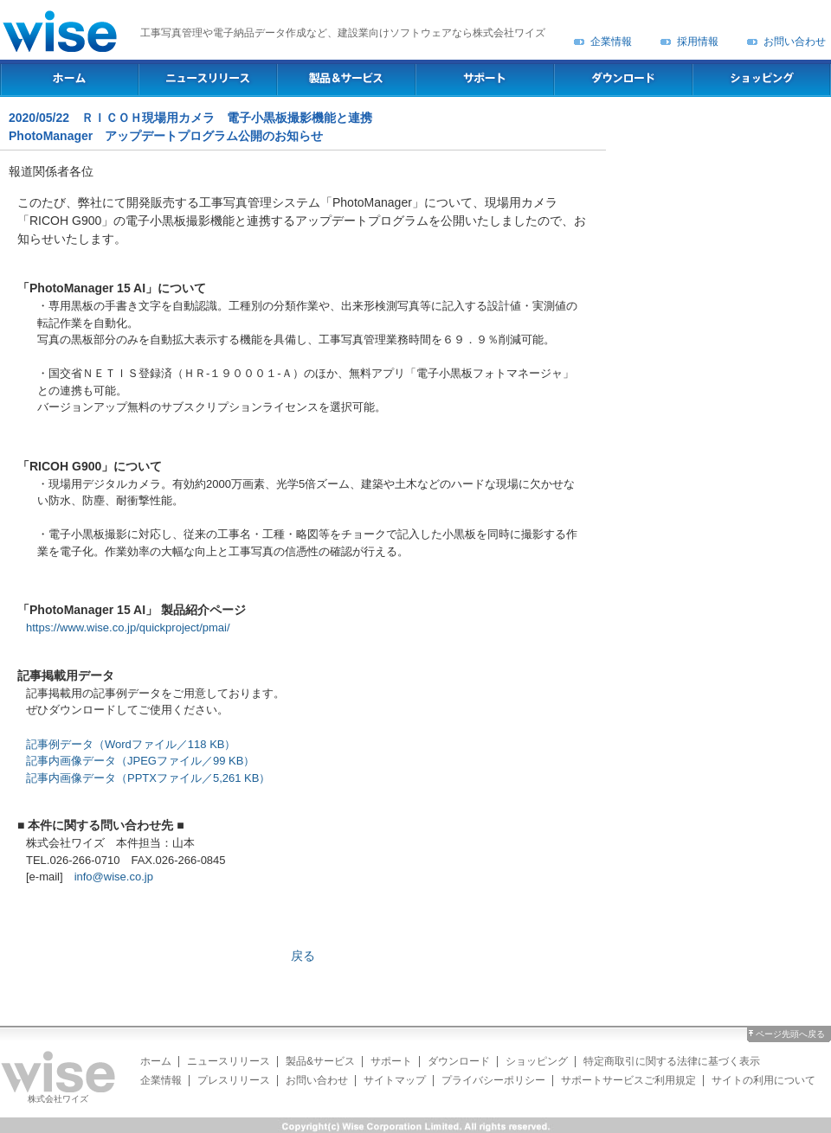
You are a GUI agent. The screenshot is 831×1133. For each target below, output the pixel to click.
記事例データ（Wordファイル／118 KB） (130, 744)
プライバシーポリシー (493, 1080)
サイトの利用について (763, 1080)
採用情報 (697, 41)
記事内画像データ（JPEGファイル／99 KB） (140, 760)
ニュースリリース (228, 1061)
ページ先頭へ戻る (790, 1034)
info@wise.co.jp (113, 876)
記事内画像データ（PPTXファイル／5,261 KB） (148, 777)
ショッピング (537, 1061)
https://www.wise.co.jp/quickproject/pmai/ (128, 627)
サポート (391, 1061)
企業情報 (611, 41)
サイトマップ (395, 1080)
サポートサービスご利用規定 (628, 1080)
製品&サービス (320, 1061)
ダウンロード (459, 1061)
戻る (303, 956)
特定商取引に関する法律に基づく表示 (671, 1061)
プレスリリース (233, 1080)
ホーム (155, 1061)
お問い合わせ (794, 41)
